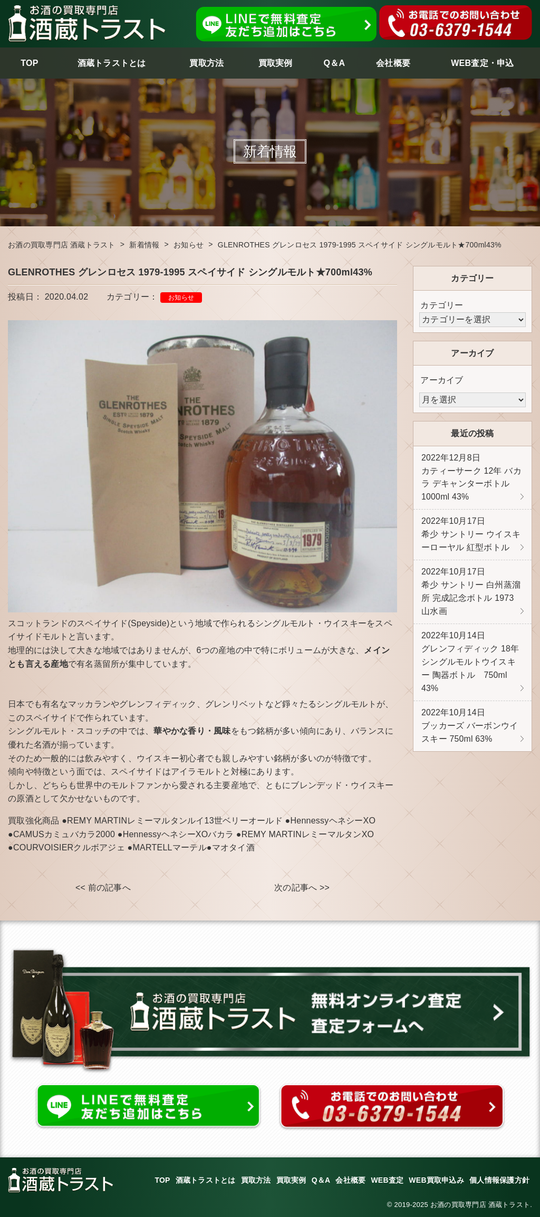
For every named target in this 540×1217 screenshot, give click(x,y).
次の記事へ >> (302, 887)
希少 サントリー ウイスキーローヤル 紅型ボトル (470, 536)
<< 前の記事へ (103, 887)
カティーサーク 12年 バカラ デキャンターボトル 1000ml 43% (471, 478)
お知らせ (181, 297)
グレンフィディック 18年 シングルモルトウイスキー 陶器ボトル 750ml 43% (470, 666)
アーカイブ (441, 380)
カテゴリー (441, 305)
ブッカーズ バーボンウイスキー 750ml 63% (469, 732)
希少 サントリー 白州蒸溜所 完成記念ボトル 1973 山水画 (470, 595)
